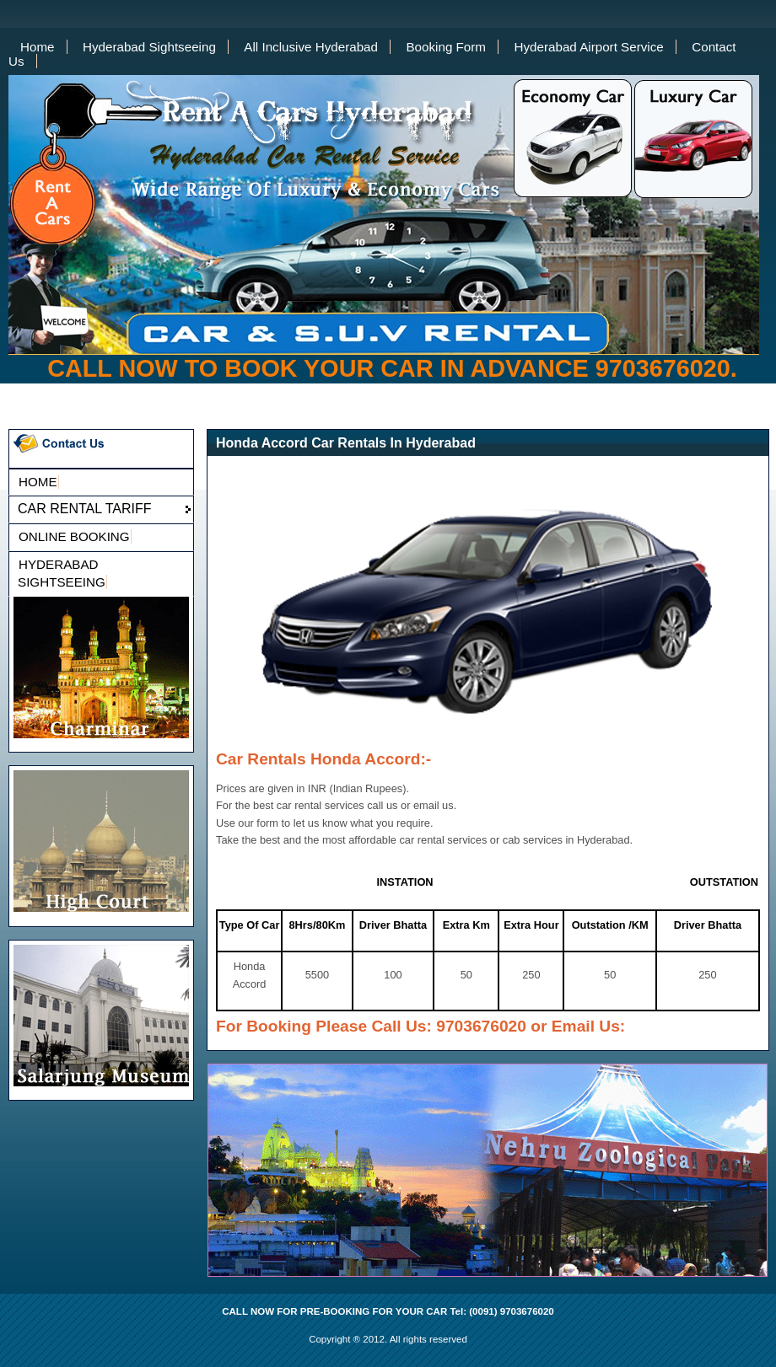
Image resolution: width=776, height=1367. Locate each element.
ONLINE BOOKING (74, 536)
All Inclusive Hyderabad (311, 47)
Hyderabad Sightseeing (149, 47)
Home (37, 47)
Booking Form (446, 47)
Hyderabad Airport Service (588, 47)
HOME (38, 481)
